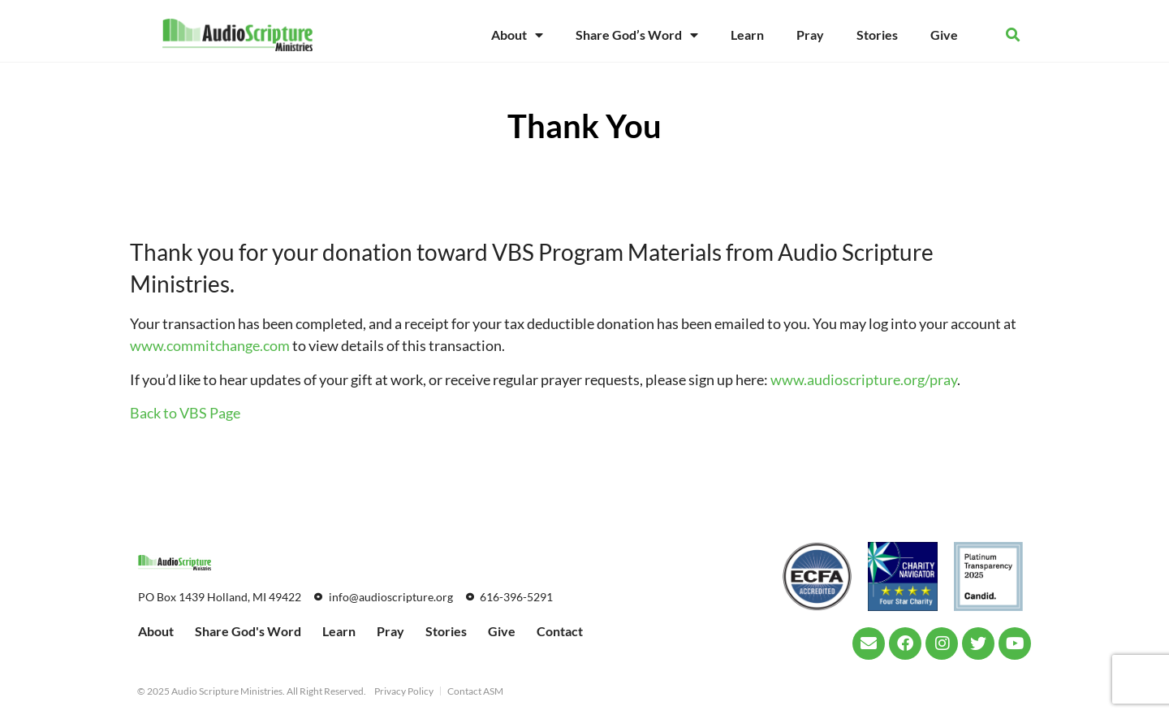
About (517, 35)
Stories (877, 34)
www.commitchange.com (210, 345)
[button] (1013, 35)
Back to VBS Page (185, 413)
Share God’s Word (637, 35)
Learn (747, 34)
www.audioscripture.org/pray (863, 379)
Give (944, 34)
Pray (810, 34)
